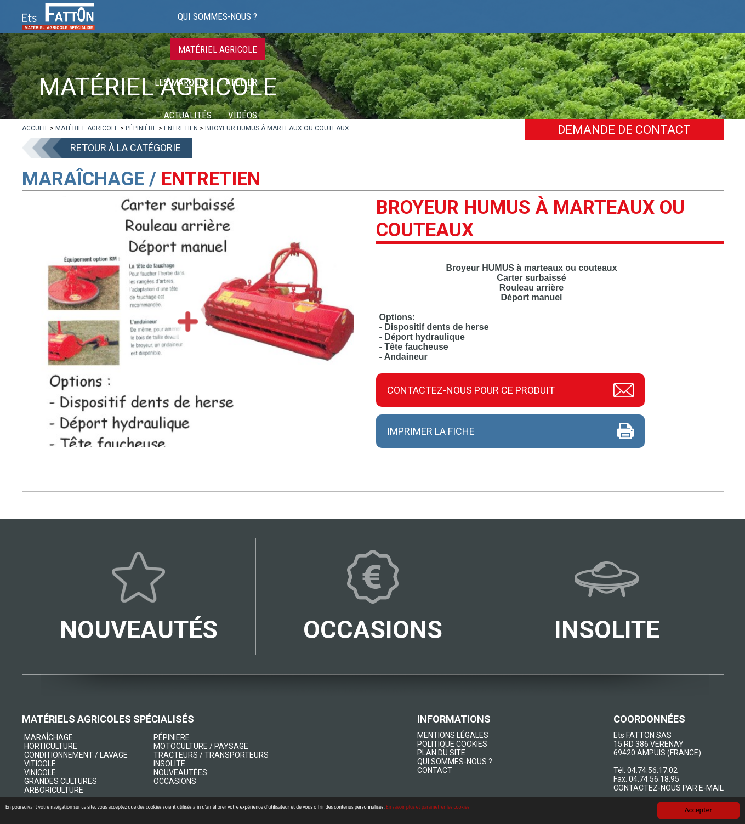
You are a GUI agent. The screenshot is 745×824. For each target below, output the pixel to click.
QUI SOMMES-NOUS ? (454, 761)
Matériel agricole (395, 27)
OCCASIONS (174, 781)
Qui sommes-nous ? (299, 27)
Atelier (538, 27)
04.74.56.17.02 (652, 770)
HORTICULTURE (50, 746)
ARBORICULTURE (53, 790)
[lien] (35, 128)
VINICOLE (40, 772)
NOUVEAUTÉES (180, 772)
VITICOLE (40, 763)
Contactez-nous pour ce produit (471, 389)
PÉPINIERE (171, 737)
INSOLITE (169, 763)
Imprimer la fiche (431, 431)
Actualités (594, 27)
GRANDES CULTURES (60, 781)
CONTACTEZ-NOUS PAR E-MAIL (668, 787)
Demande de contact (624, 130)
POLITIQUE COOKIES (452, 744)
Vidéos (648, 27)
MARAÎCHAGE (48, 737)
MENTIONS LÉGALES (452, 735)
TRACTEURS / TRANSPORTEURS (211, 755)
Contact (697, 27)
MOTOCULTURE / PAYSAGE (200, 746)
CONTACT (434, 770)
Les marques (478, 27)
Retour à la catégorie (125, 148)
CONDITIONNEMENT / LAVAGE (76, 755)
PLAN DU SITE (441, 752)
